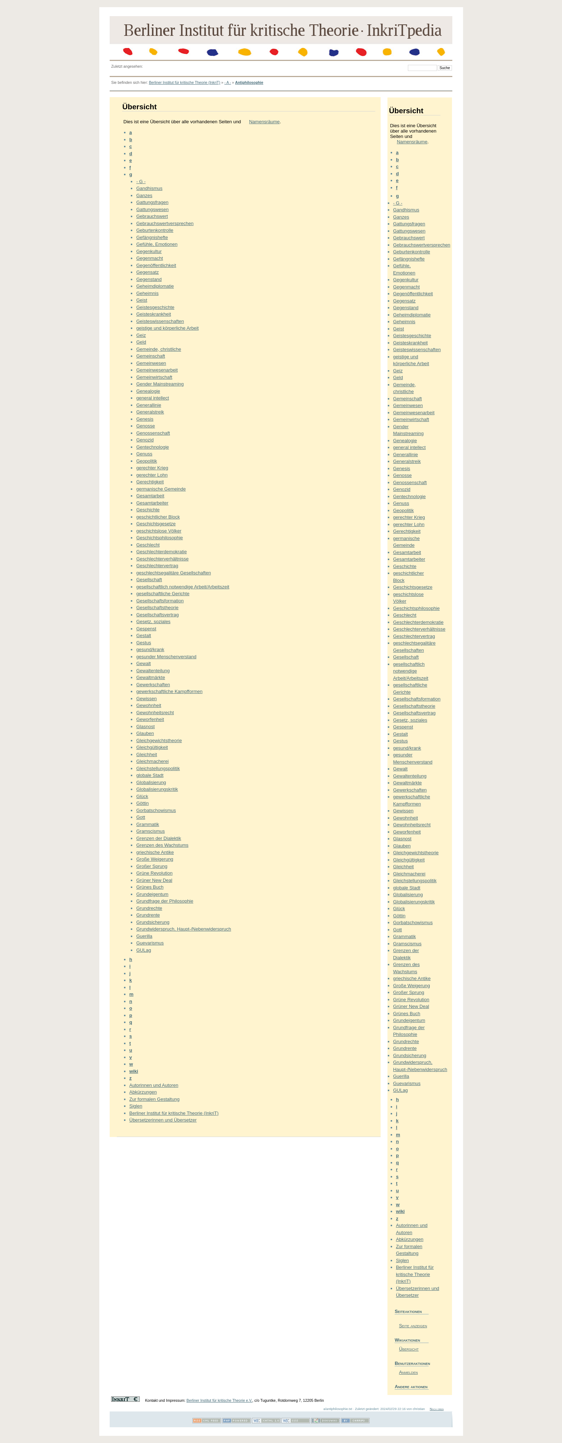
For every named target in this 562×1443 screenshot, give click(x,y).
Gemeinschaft (150, 356)
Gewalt (143, 663)
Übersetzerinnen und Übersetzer (163, 1120)
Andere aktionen (411, 1386)
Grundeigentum (152, 894)
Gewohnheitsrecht (155, 712)
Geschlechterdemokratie (161, 551)
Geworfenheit (150, 719)
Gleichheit (146, 754)
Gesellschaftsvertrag (157, 614)
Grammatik (147, 824)
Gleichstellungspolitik (158, 768)
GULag (143, 950)
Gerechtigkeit (150, 481)
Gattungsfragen (152, 202)
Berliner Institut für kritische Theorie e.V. (219, 1401)
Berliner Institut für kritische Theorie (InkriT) (184, 83)
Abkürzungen (143, 1092)
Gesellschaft (149, 579)
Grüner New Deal (154, 880)
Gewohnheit (148, 705)
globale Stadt (149, 775)
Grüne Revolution (154, 873)
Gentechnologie (152, 447)
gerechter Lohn (151, 475)
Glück (142, 796)
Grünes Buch (149, 887)
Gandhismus (149, 188)
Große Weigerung (154, 859)
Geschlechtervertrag (157, 565)
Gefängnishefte (152, 237)
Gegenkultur (149, 251)
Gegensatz (147, 272)
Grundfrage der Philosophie (164, 901)
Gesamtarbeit (150, 495)
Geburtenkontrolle (154, 230)
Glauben (145, 733)
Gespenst (146, 628)
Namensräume (264, 121)
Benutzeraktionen (412, 1363)
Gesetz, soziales (153, 621)
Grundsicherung (153, 922)
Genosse (145, 426)
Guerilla (144, 936)
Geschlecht (147, 545)
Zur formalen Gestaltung (154, 1099)
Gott (140, 817)
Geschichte (147, 509)
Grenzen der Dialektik (158, 838)
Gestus (143, 642)
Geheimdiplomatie (155, 286)
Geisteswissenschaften (160, 321)
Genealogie (148, 391)
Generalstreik (150, 412)
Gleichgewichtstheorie (159, 740)
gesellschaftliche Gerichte (162, 593)
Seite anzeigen (413, 1325)
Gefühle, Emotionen (156, 244)
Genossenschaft (153, 433)
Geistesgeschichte (155, 307)
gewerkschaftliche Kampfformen (169, 691)
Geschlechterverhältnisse (162, 559)
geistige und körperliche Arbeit (167, 328)
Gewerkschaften (153, 684)
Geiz (141, 335)
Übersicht (409, 1349)
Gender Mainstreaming (160, 384)
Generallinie (148, 405)
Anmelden (408, 1372)
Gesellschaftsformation (160, 600)
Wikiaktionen (407, 1340)
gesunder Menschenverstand (166, 656)
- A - (227, 83)
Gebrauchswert (152, 216)
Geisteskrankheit (153, 314)
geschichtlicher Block (158, 517)
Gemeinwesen (151, 363)
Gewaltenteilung (153, 670)
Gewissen (146, 698)
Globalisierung (151, 782)
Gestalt (143, 635)
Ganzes (144, 195)
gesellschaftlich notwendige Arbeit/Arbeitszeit (182, 586)
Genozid (144, 440)
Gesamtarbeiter (152, 503)
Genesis (144, 419)
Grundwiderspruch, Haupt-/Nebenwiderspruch (183, 929)
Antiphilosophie (249, 83)
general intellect (152, 398)
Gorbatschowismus (156, 810)
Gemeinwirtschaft (154, 377)
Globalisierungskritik (157, 789)
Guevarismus (150, 943)
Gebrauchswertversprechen (165, 223)
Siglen (135, 1106)
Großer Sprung (151, 866)
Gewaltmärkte (150, 677)
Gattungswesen (152, 209)
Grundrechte (149, 908)
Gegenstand (149, 279)
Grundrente (148, 915)
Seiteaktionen (408, 1311)
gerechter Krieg (152, 467)
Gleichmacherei (152, 761)
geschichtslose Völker (158, 531)
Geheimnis (147, 293)
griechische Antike (155, 852)
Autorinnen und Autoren (153, 1085)
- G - (141, 181)
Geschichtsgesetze (156, 523)
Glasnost (145, 726)
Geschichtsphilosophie (159, 537)
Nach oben (437, 1409)
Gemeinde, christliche (158, 349)
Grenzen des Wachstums (162, 845)
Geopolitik (146, 461)
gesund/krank (150, 649)
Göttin (142, 803)
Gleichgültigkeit (152, 747)
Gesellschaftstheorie (157, 607)
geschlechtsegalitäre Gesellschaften (173, 572)
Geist (141, 300)
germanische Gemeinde (161, 489)
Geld (141, 342)
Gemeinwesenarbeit (157, 370)
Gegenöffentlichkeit (156, 265)
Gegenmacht (149, 258)
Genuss (144, 454)
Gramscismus (150, 831)
